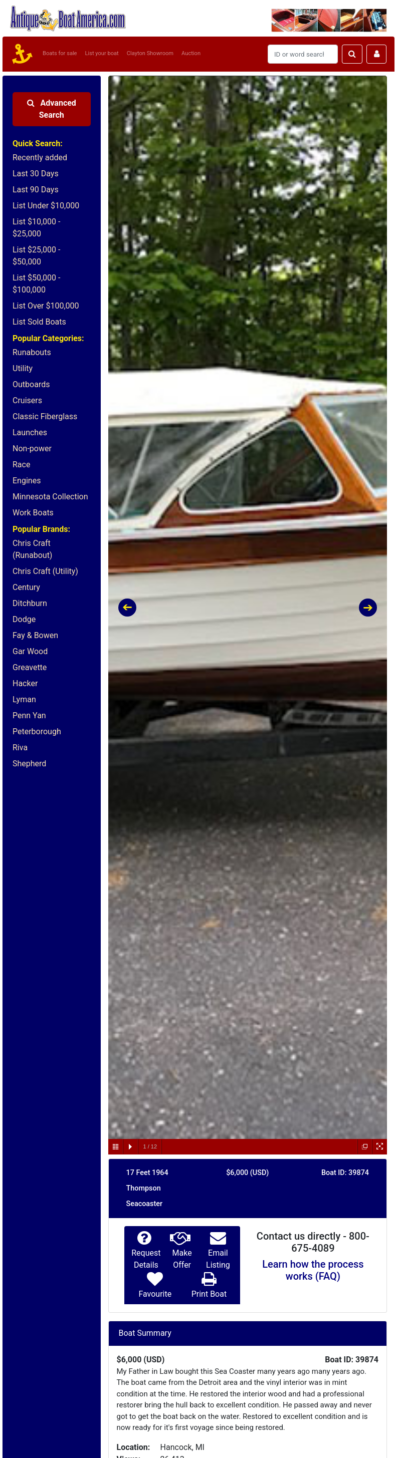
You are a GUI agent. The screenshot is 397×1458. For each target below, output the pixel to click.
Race (21, 464)
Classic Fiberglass (45, 416)
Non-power (32, 448)
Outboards (31, 384)
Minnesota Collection (50, 496)
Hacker (25, 683)
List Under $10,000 (46, 205)
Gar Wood (30, 651)
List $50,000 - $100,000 (36, 284)
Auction (191, 53)
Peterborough (37, 731)
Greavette (30, 667)
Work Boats (33, 512)
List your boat (102, 53)
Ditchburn (30, 603)
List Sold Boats (39, 322)
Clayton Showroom (150, 53)
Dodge (24, 619)
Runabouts (32, 352)
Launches (30, 432)
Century (26, 587)
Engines (27, 480)
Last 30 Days (36, 173)
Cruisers (27, 400)
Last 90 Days (36, 189)
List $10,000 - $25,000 (36, 227)
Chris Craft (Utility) (45, 571)
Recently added (40, 157)
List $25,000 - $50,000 (36, 255)
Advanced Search (51, 109)
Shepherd (29, 763)
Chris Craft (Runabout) (32, 549)
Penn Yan (29, 715)
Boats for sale (60, 53)
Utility (23, 368)
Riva (20, 747)
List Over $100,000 (46, 306)
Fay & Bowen (35, 635)
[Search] (303, 54)
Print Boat (209, 1294)
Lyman (24, 699)
